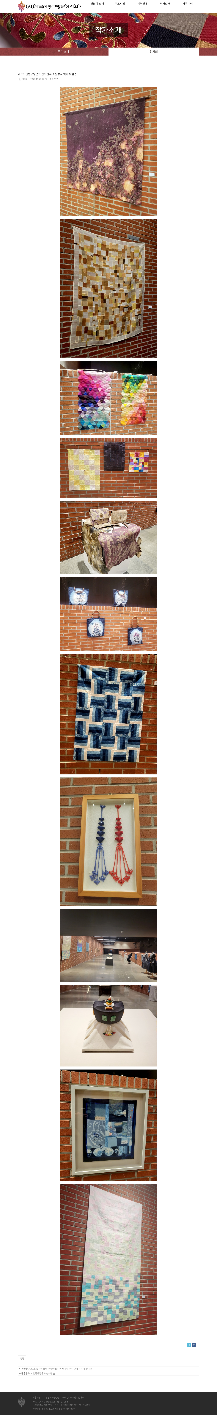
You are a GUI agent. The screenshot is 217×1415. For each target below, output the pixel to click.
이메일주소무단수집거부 (73, 1397)
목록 (22, 1358)
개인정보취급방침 (51, 1397)
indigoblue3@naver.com (79, 1404)
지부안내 (142, 6)
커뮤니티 (188, 6)
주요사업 (120, 6)
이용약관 (36, 1397)
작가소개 (165, 6)
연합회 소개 (97, 6)
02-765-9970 (46, 1404)
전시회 (154, 51)
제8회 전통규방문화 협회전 (39, 1373)
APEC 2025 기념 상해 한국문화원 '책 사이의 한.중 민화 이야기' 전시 (58, 1368)
